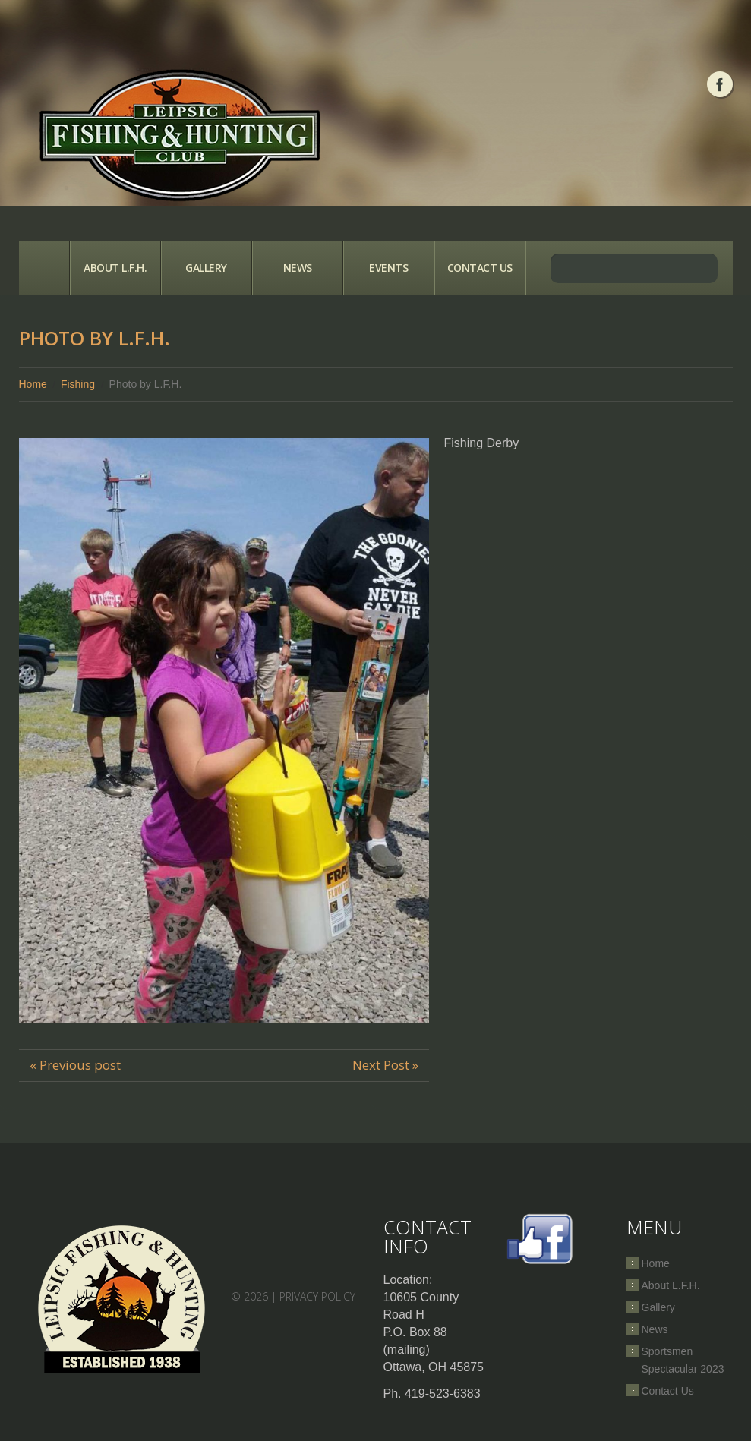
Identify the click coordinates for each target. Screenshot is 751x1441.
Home (44, 268)
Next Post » (385, 1065)
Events (388, 267)
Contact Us (480, 267)
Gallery (206, 267)
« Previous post (75, 1065)
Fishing (78, 384)
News (297, 267)
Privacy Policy (317, 1296)
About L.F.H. (115, 267)
